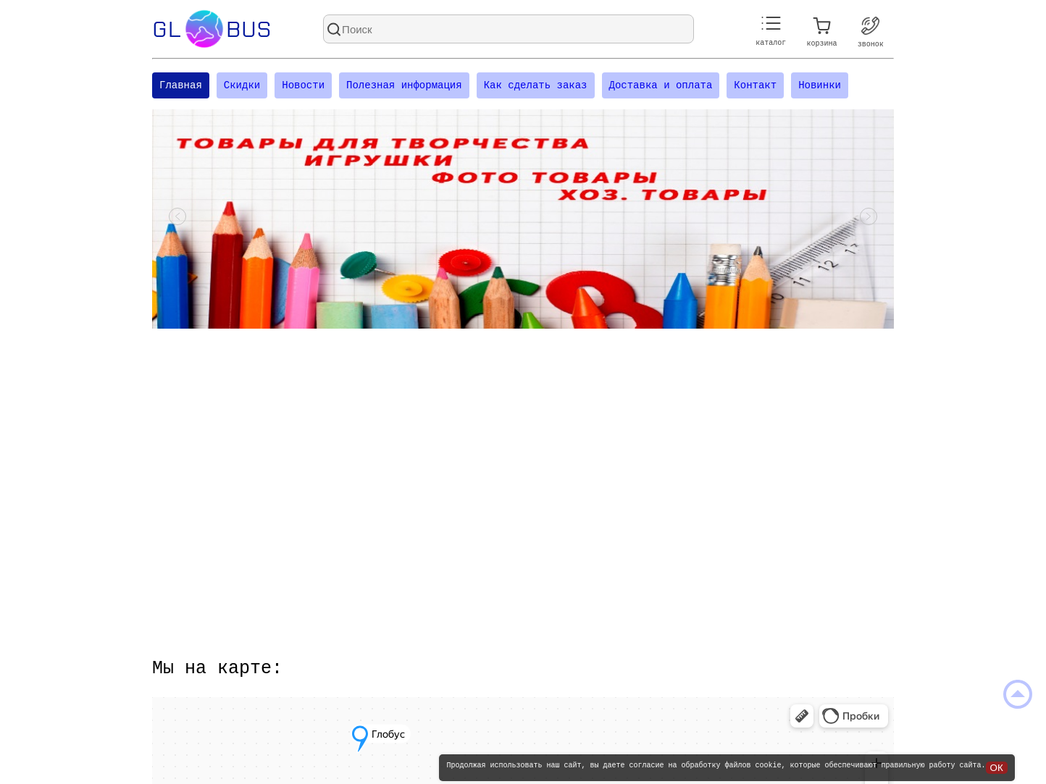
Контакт (755, 86)
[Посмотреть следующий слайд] (868, 221)
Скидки (242, 86)
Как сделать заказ (535, 86)
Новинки (819, 86)
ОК (996, 767)
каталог (771, 31)
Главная (180, 86)
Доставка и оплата (660, 86)
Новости (303, 86)
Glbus (212, 29)
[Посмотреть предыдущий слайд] (177, 221)
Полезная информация (404, 86)
